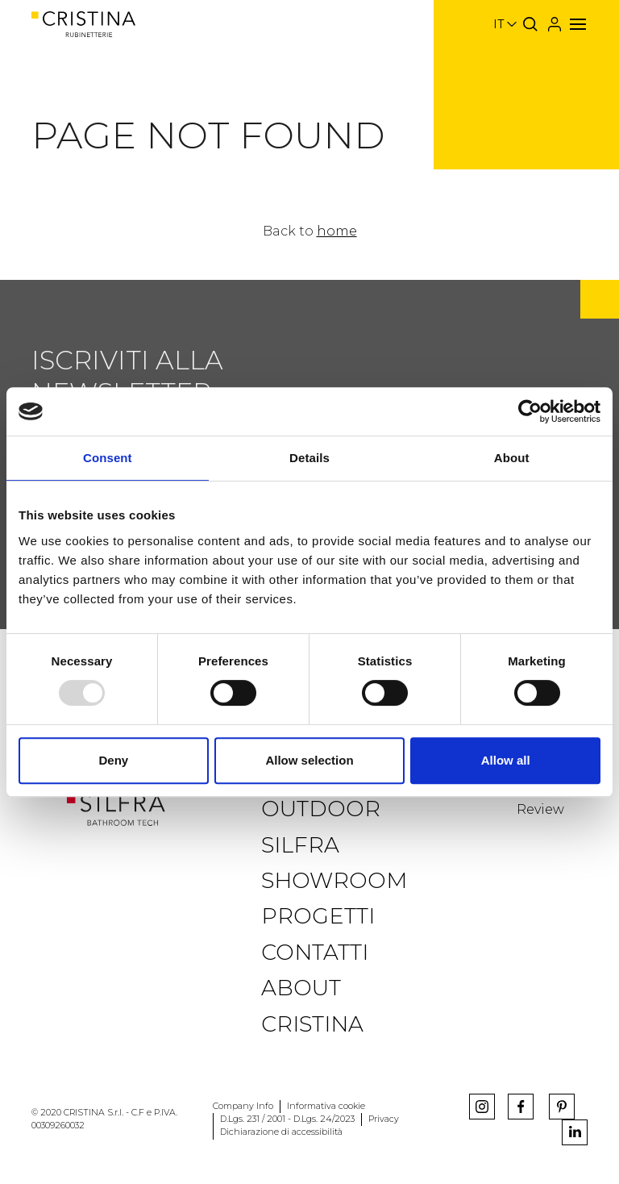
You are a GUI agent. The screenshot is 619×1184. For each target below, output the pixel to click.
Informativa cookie (326, 1106)
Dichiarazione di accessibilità (281, 1132)
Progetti (318, 916)
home (337, 231)
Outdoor (320, 808)
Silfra (300, 845)
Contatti (314, 952)
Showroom (334, 880)
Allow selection (309, 760)
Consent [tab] (107, 458)
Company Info (243, 1106)
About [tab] (512, 458)
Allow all (505, 760)
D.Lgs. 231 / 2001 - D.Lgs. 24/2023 (287, 1119)
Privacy (383, 1119)
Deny (113, 760)
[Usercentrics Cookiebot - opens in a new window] (529, 411)
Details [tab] (309, 458)
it (498, 24)
